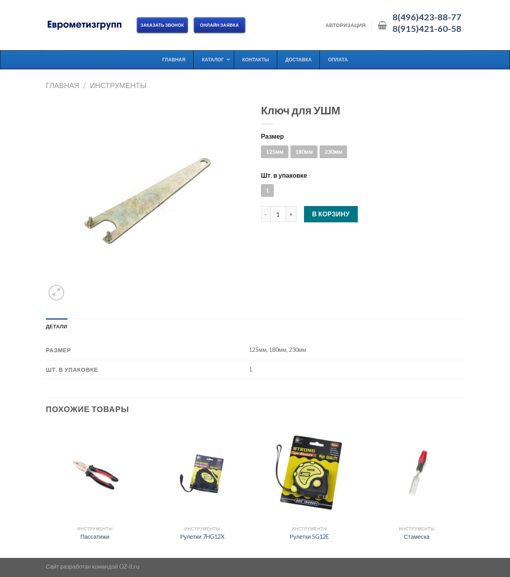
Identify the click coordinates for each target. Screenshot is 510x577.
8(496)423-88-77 (426, 17)
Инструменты (118, 85)
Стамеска (417, 536)
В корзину (331, 214)
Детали (56, 326)
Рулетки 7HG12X (202, 536)
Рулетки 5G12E (309, 536)
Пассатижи (95, 536)
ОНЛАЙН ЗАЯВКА (219, 24)
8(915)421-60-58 (426, 29)
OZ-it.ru (129, 566)
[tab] (56, 326)
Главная (62, 85)
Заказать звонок (162, 24)
